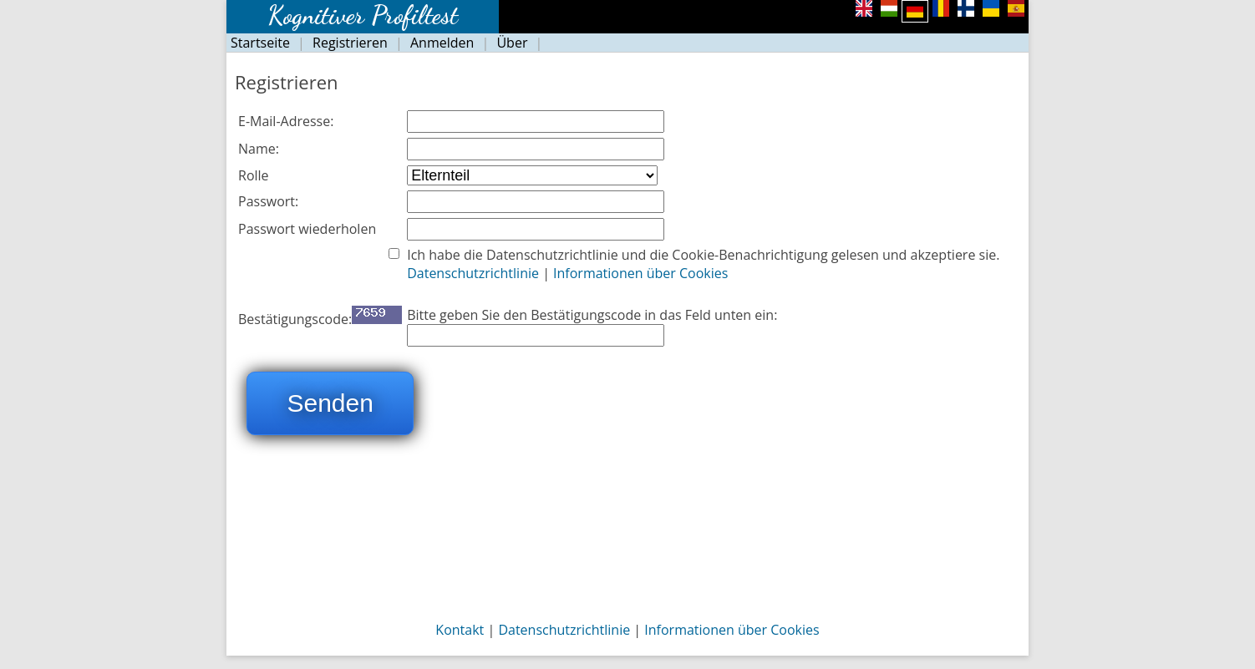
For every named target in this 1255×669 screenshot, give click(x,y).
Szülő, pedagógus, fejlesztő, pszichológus (532, 175)
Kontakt (459, 630)
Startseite (260, 42)
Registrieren (350, 42)
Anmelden (442, 42)
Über (511, 42)
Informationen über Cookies (640, 273)
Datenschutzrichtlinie (474, 273)
